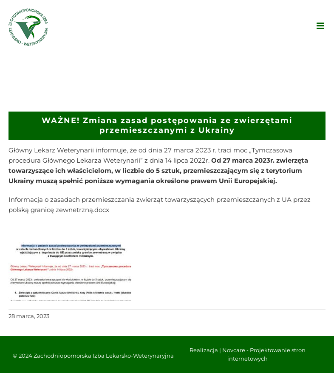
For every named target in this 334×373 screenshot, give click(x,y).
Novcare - (236, 350)
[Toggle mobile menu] (321, 25)
